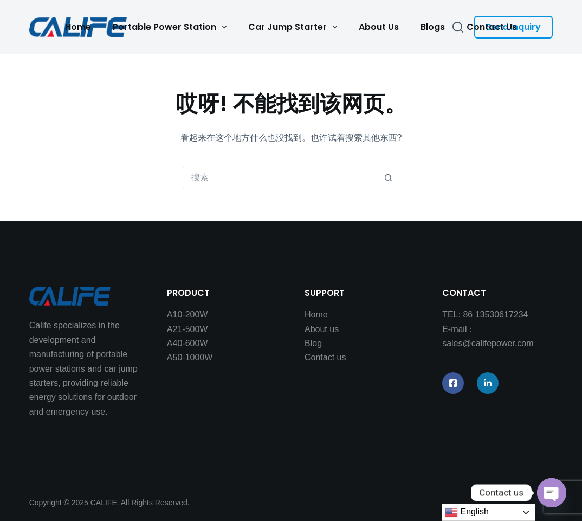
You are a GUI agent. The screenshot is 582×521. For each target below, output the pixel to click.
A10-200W (187, 314)
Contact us (325, 357)
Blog (313, 343)
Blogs (433, 27)
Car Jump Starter (294, 27)
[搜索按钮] (388, 177)
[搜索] (457, 27)
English (467, 512)
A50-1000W (190, 357)
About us (322, 329)
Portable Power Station (172, 27)
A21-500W (187, 329)
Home (78, 27)
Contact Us (492, 27)
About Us (379, 27)
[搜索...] (280, 177)
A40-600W (187, 343)
